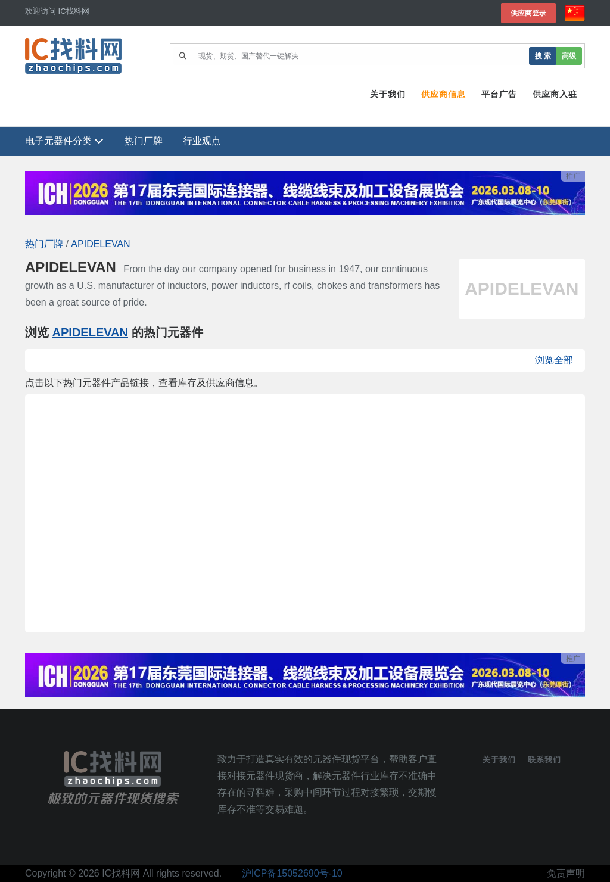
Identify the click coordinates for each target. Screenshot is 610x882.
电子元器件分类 (64, 141)
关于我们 (388, 94)
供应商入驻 (555, 94)
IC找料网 (121, 873)
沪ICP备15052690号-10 (292, 873)
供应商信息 (443, 94)
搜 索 (543, 55)
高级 (569, 55)
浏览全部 (554, 360)
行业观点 (202, 141)
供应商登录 (528, 12)
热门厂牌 (144, 141)
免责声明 (566, 873)
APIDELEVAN (100, 244)
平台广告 (499, 94)
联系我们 (544, 759)
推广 (573, 176)
